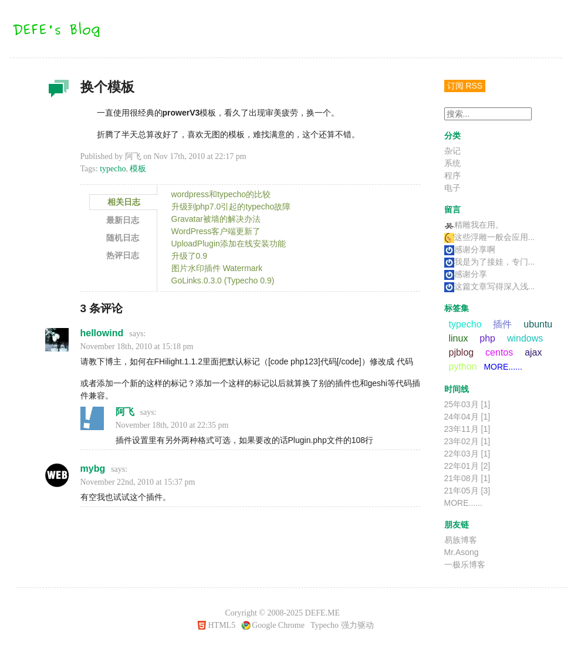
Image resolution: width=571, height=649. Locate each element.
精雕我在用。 (474, 224)
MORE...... (503, 366)
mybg (93, 469)
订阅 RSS (465, 85)
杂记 (57, 91)
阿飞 (125, 412)
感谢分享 (465, 274)
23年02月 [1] (467, 441)
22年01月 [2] (467, 466)
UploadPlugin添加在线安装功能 (228, 243)
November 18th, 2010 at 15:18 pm (137, 346)
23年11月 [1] (467, 429)
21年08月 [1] (467, 478)
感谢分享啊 (469, 249)
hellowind (102, 333)
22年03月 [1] (467, 453)
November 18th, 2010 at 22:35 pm (172, 425)
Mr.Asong (461, 552)
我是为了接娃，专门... (489, 261)
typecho (113, 168)
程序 (452, 175)
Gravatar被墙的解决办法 (216, 219)
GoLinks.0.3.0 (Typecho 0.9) (223, 280)
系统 (452, 163)
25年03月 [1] (467, 404)
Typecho (324, 625)
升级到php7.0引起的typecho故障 (231, 206)
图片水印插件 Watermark (217, 268)
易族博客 (460, 540)
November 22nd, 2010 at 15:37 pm (137, 482)
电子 (452, 187)
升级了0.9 (189, 256)
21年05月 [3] (467, 490)
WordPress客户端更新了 (216, 231)
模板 (138, 168)
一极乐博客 (464, 564)
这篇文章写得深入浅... (489, 286)
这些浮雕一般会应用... (489, 237)
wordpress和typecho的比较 (221, 194)
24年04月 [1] (467, 416)
